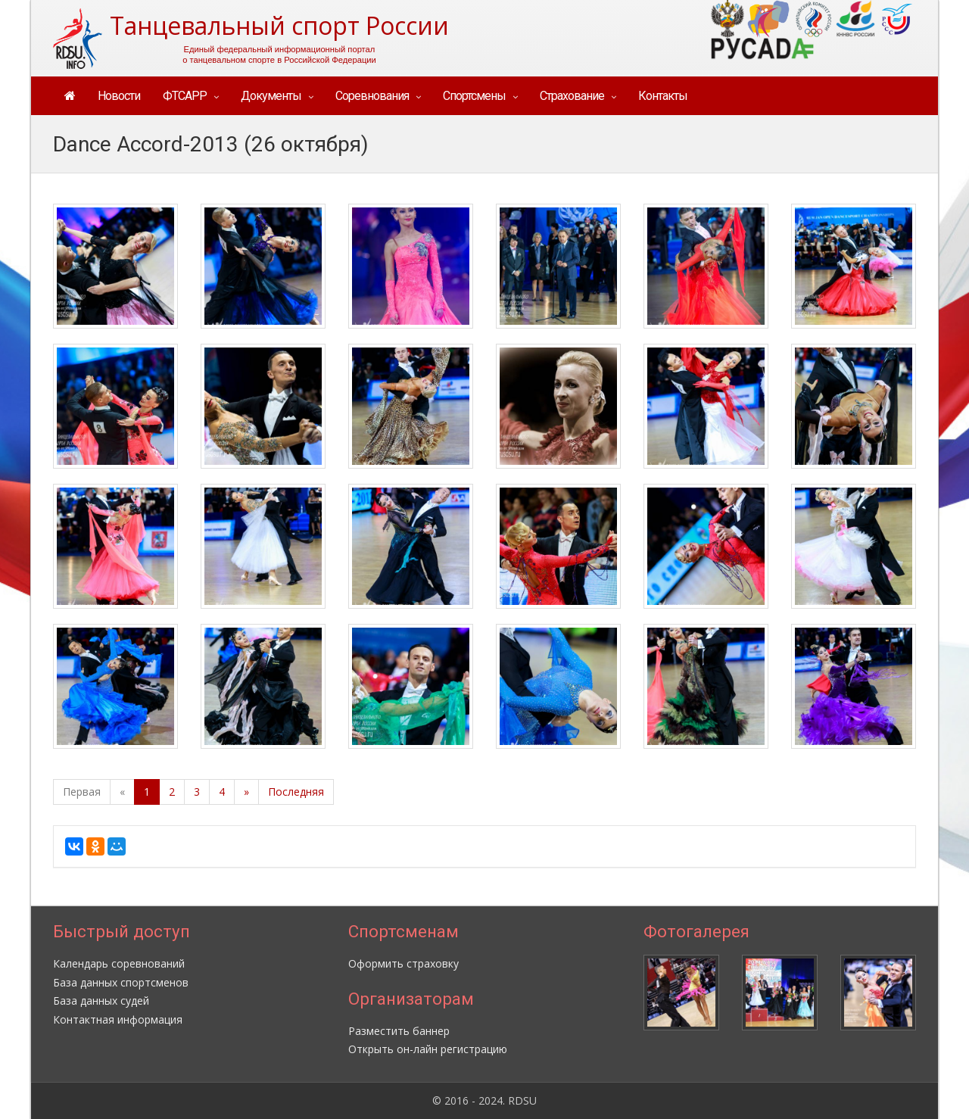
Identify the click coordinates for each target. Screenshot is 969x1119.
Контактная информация (117, 1019)
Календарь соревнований (119, 963)
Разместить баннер (399, 1031)
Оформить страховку (403, 963)
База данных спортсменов (121, 982)
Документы (271, 96)
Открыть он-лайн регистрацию (427, 1049)
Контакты (662, 96)
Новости (119, 96)
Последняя (296, 791)
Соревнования (372, 96)
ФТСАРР (185, 96)
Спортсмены (474, 96)
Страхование (572, 96)
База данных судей (101, 1000)
